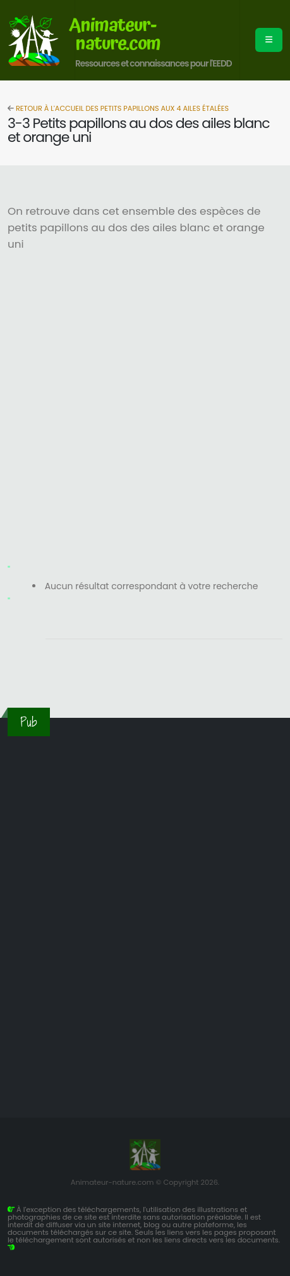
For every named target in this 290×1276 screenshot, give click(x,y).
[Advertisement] (145, 410)
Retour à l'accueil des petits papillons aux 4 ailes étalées (121, 108)
